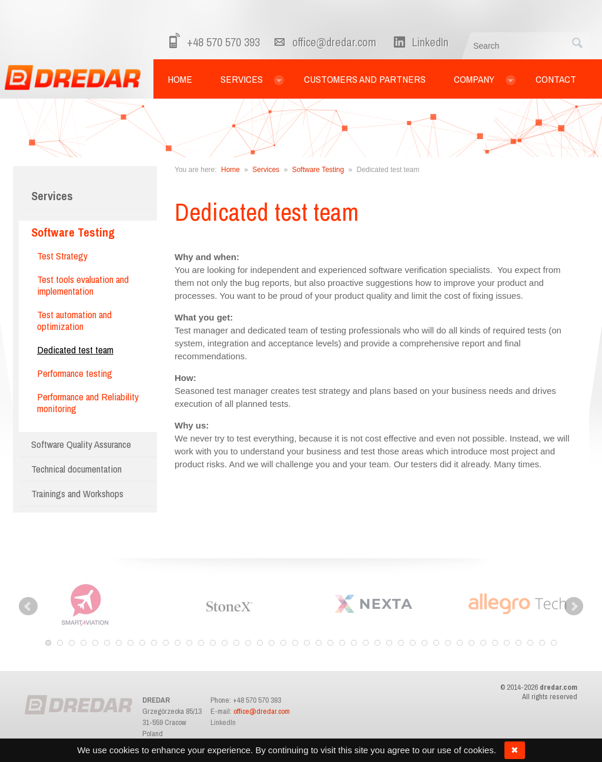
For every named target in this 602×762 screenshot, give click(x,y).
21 (283, 643)
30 (389, 643)
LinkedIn (223, 722)
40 (507, 643)
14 (201, 643)
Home (230, 170)
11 (166, 643)
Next (573, 606)
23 (307, 643)
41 (518, 643)
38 (483, 643)
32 (413, 643)
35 (448, 643)
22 (295, 643)
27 (354, 643)
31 (401, 643)
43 (542, 643)
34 (436, 643)
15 (213, 643)
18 (248, 643)
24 (319, 643)
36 (460, 643)
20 (272, 643)
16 (225, 643)
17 (236, 643)
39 (495, 643)
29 (377, 643)
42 (530, 643)
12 (177, 643)
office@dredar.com (334, 42)
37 (471, 643)
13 (189, 643)
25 (330, 643)
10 (154, 643)
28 (366, 643)
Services (52, 196)
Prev (28, 606)
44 (554, 643)
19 (260, 643)
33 (424, 643)
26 (342, 643)
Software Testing (318, 170)
